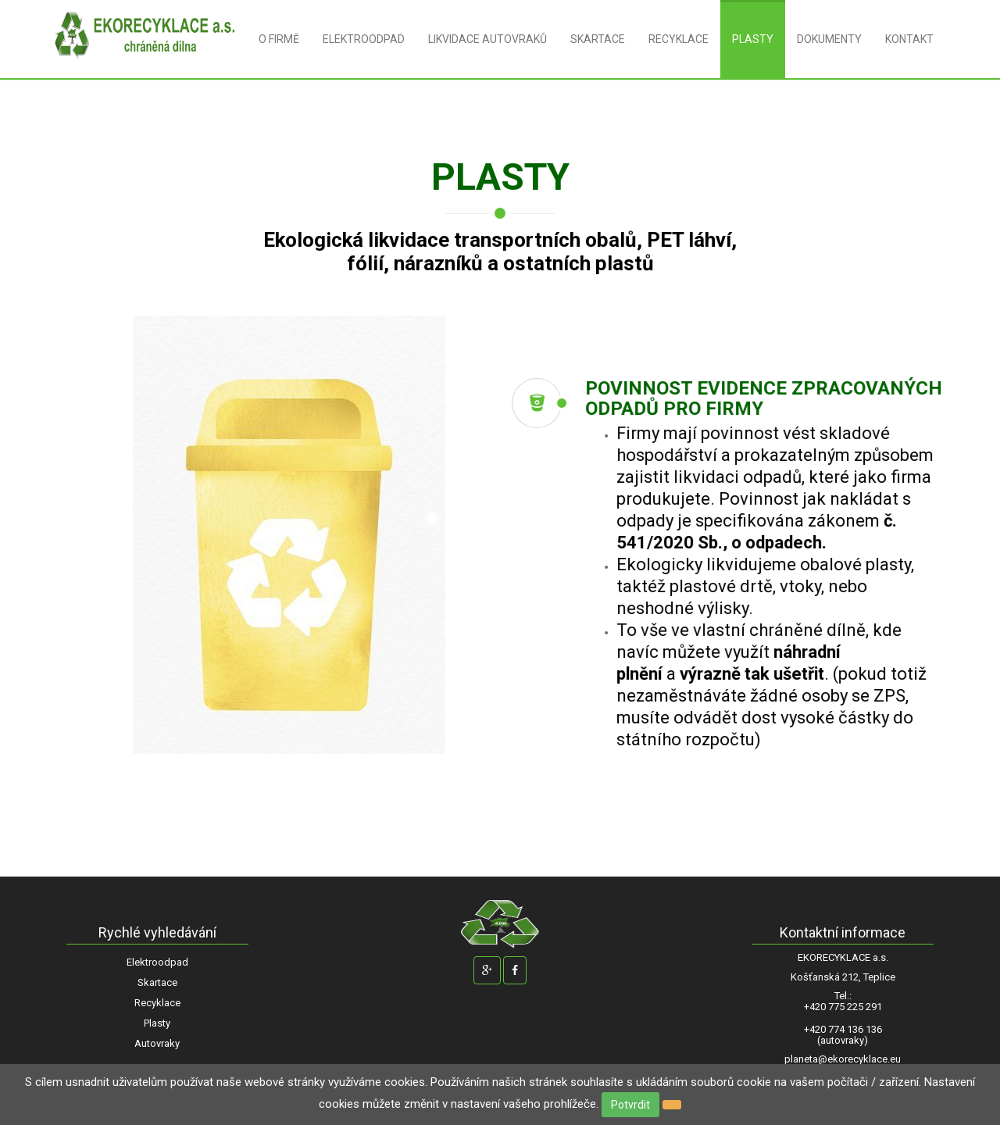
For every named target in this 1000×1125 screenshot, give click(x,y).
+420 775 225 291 (843, 1007)
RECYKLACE (678, 39)
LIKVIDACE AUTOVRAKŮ (487, 39)
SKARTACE (597, 39)
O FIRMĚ (279, 39)
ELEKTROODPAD (364, 39)
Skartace (157, 982)
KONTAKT (909, 39)
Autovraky (157, 1043)
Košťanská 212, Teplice (843, 977)
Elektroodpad (157, 962)
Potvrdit (630, 1104)
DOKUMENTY (829, 39)
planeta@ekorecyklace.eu (842, 1059)
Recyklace (157, 1003)
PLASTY (752, 39)
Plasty (157, 1023)
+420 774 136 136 (843, 1029)
